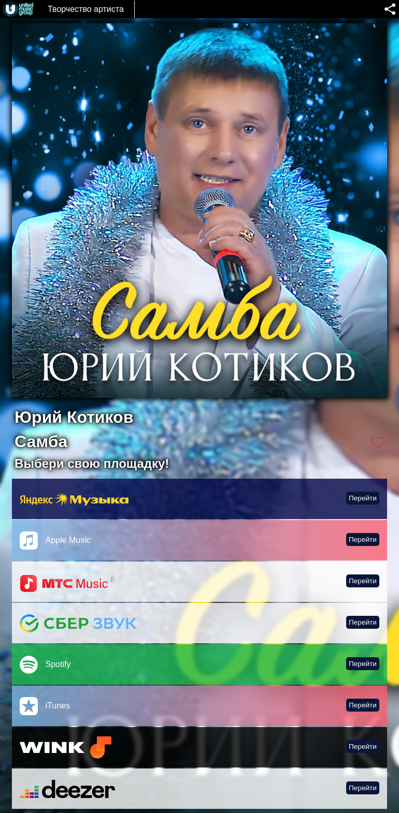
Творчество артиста (86, 9)
